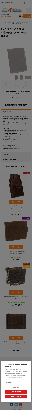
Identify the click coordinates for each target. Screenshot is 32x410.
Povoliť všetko (16, 391)
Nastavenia (16, 387)
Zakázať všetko (16, 396)
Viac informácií (8, 382)
